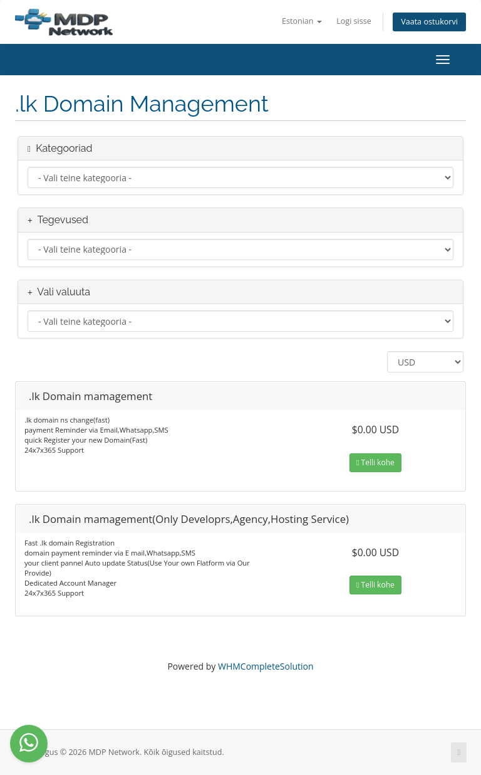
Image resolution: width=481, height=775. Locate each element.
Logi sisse (353, 21)
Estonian (302, 21)
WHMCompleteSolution (266, 666)
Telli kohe (375, 462)
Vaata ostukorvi (429, 21)
